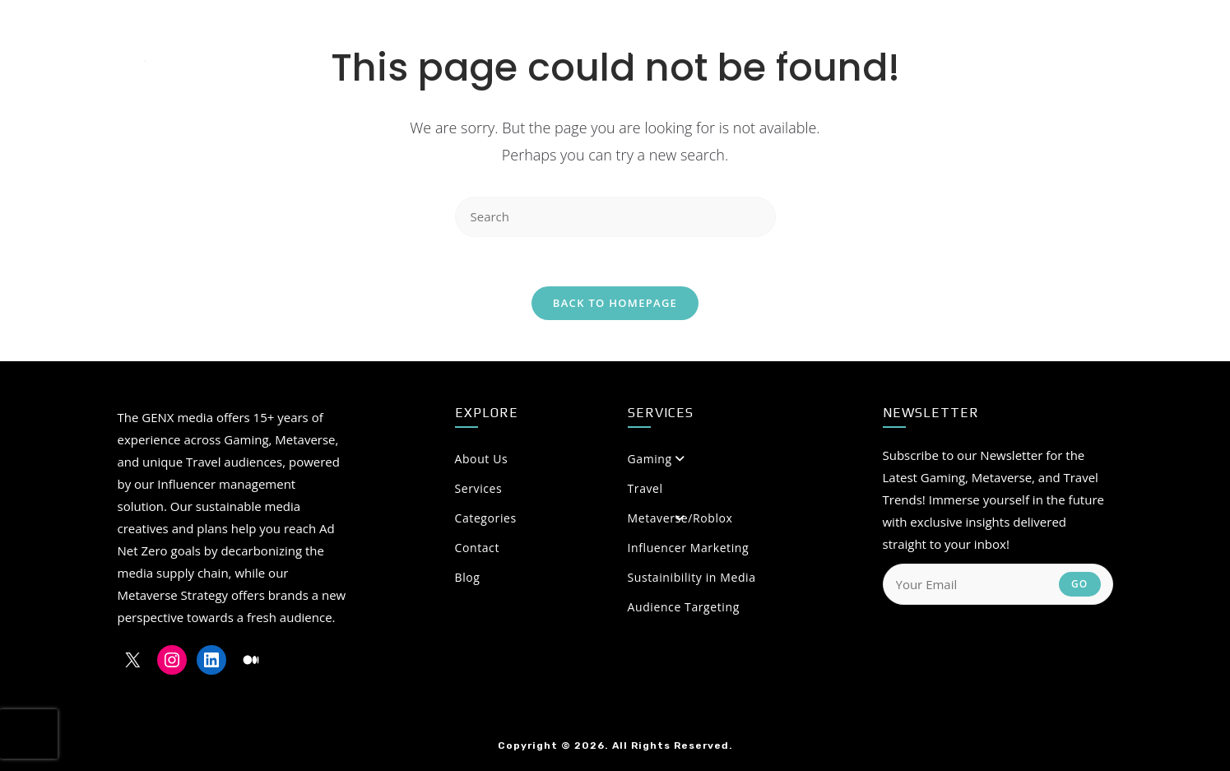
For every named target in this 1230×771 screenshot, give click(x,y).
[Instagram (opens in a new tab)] (1077, 48)
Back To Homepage (615, 302)
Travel (645, 488)
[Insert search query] (615, 217)
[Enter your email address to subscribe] (998, 584)
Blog (467, 577)
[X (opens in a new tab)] (1047, 48)
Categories (570, 518)
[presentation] (29, 734)
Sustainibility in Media (692, 577)
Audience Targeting (684, 607)
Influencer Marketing (689, 547)
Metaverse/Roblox (680, 518)
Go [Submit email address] (1079, 584)
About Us (570, 459)
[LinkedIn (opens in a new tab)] (1106, 48)
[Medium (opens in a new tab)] (1137, 48)
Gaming (650, 459)
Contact (477, 547)
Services (479, 488)
